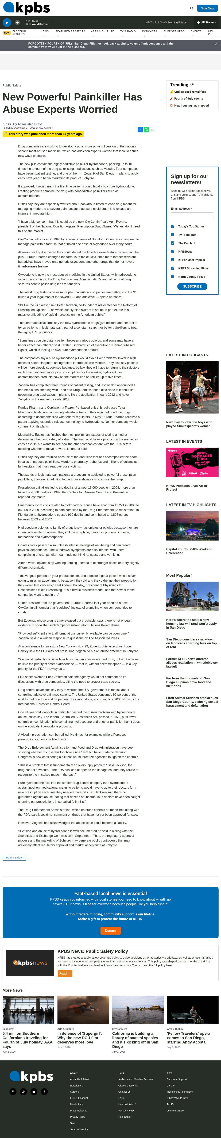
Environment (119, 1029)
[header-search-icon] (192, 9)
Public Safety (12, 85)
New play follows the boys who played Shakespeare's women (189, 424)
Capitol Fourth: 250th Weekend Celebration (189, 551)
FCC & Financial (79, 1098)
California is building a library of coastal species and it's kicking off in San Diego (135, 1040)
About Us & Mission (80, 1079)
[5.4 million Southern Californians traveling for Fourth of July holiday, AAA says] (28, 1010)
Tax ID (170, 1104)
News (45, 34)
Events (196, 34)
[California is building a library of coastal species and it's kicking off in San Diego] (138, 1010)
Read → (65, 973)
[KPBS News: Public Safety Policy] (30, 963)
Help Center (124, 1116)
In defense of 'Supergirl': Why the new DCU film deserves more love (79, 1037)
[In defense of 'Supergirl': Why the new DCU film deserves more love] (83, 1010)
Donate (110, 931)
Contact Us (124, 1091)
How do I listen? (127, 1104)
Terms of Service (79, 1129)
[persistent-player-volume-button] (17, 25)
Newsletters (76, 1085)
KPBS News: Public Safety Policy (93, 951)
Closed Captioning (128, 1085)
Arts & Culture (102, 34)
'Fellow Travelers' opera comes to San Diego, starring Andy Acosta (188, 1037)
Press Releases (78, 1110)
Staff (72, 1123)
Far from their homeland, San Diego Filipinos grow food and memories (188, 682)
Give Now (208, 9)
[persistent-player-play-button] (7, 25)
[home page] (26, 9)
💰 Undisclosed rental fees (188, 91)
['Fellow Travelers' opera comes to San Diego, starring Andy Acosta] (193, 1010)
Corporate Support (177, 1079)
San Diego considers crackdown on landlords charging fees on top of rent (191, 643)
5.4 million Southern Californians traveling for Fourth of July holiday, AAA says (27, 1040)
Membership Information (180, 1091)
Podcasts (149, 34)
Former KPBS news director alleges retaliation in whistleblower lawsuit (192, 662)
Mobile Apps (76, 1104)
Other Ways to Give (177, 1098)
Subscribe (192, 286)
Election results (19, 36)
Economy (8, 1029)
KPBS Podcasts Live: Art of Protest (186, 487)
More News (14, 990)
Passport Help (126, 1110)
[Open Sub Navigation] (43, 40)
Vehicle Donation (176, 1110)
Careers (74, 1091)
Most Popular (179, 575)
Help (211, 36)
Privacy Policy (77, 1116)
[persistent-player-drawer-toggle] (206, 25)
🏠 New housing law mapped (189, 105)
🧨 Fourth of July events (186, 98)
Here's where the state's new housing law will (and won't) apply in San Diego (191, 623)
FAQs (121, 1098)
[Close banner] (216, 44)
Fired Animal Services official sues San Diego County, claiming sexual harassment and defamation (192, 701)
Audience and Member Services (135, 1079)
